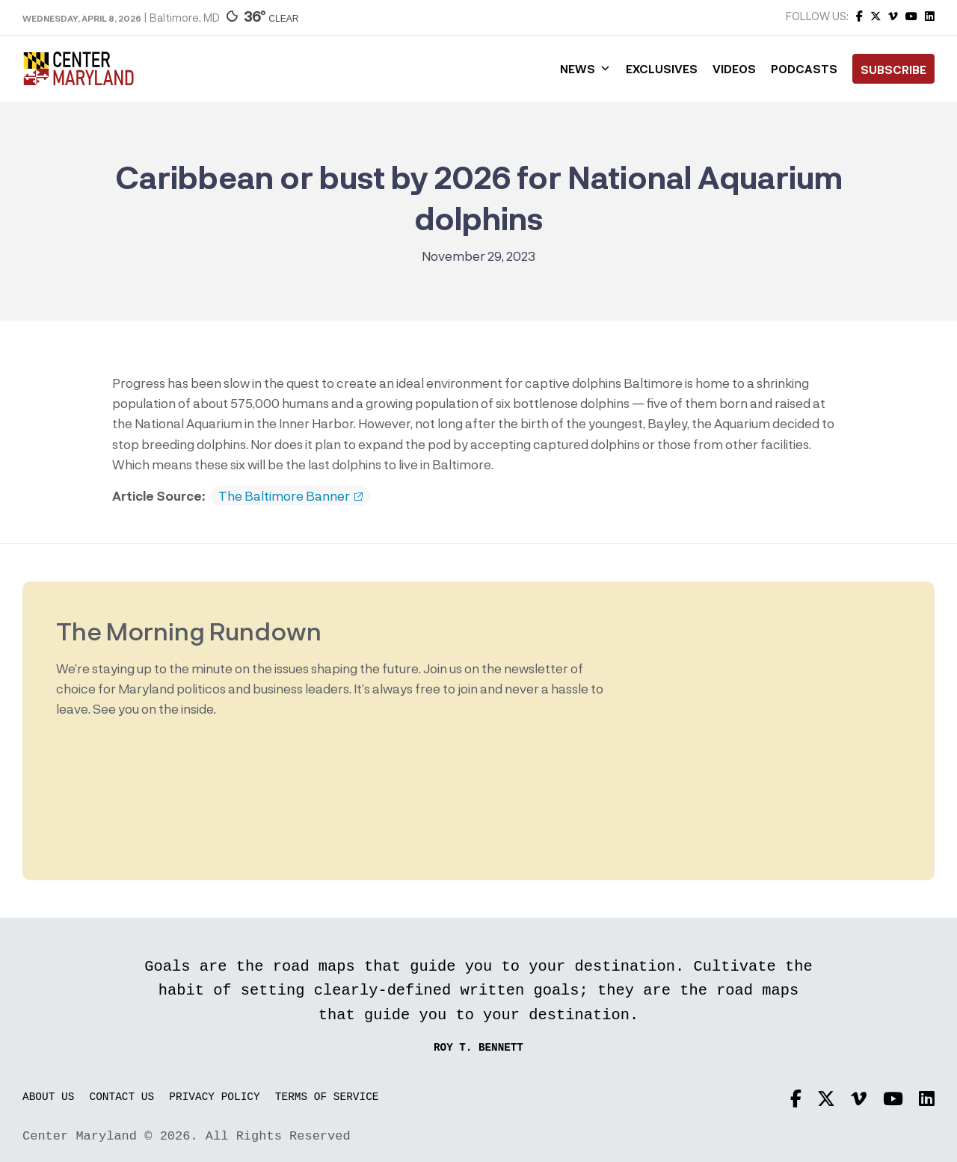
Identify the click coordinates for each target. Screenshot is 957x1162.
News (585, 69)
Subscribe (893, 69)
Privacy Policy (214, 1097)
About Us (48, 1097)
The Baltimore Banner (290, 496)
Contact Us (122, 1097)
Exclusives (662, 68)
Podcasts (804, 68)
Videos (734, 68)
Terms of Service (327, 1097)
